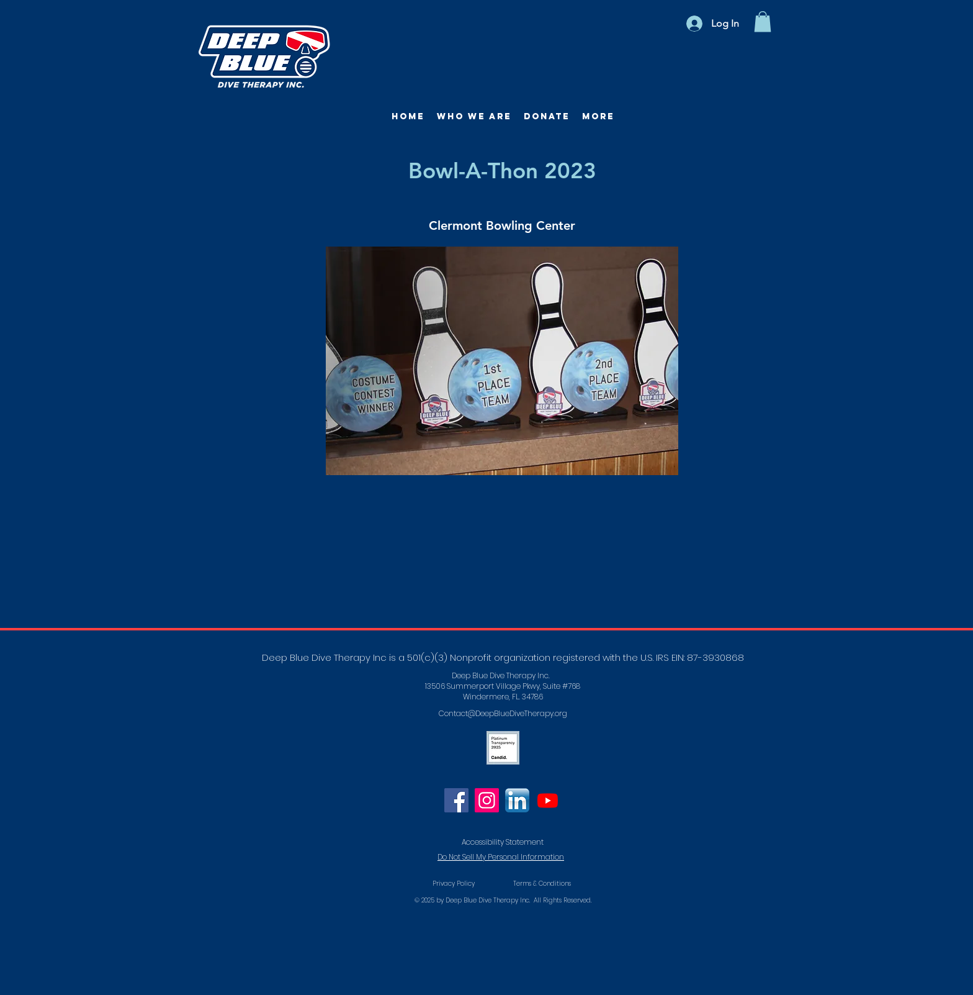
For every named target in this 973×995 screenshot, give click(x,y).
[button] (762, 21)
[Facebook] (456, 800)
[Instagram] (487, 800)
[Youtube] (548, 800)
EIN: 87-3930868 (707, 657)
